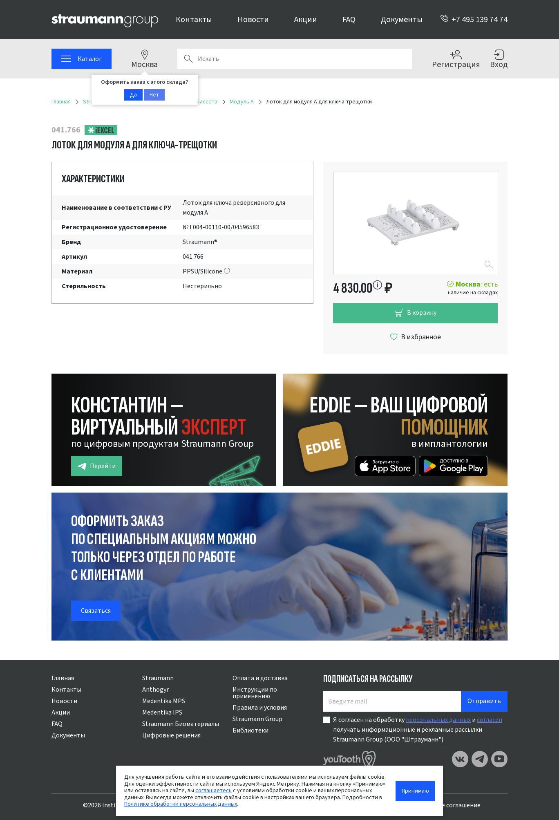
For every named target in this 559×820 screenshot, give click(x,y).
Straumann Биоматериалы (180, 723)
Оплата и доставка (260, 678)
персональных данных (438, 719)
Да (133, 95)
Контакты (194, 19)
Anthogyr (155, 689)
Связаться (96, 610)
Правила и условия (260, 707)
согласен (489, 719)
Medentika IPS (162, 712)
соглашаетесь (213, 790)
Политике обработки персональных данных (180, 804)
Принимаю (415, 790)
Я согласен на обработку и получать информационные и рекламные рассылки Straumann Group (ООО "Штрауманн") (417, 729)
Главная (62, 678)
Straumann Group (257, 719)
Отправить (484, 701)
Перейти (97, 466)
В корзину (415, 313)
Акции (305, 19)
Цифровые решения (171, 735)
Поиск (188, 59)
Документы (402, 19)
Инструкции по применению (255, 693)
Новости (253, 19)
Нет (154, 95)
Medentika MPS (163, 701)
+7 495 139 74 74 (474, 19)
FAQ (349, 19)
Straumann (158, 678)
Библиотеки (250, 730)
